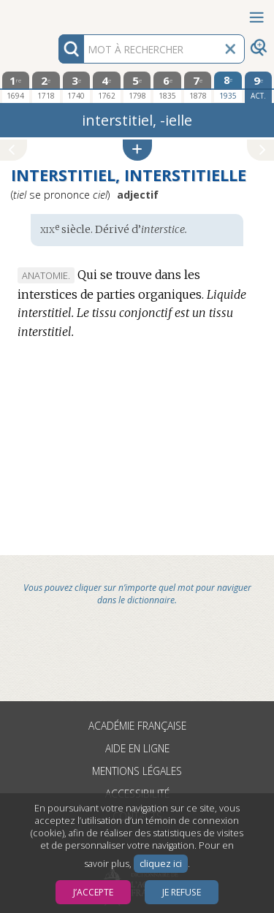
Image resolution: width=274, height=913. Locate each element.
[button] (137, 150)
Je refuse (181, 892)
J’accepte (93, 892)
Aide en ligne (137, 748)
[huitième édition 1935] (228, 87)
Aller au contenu (57, 12)
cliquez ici (161, 863)
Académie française (137, 726)
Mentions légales (137, 771)
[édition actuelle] (259, 87)
